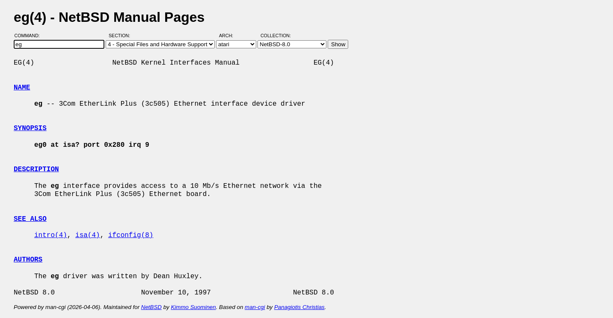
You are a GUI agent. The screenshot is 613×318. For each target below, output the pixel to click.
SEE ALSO (30, 219)
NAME (22, 87)
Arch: (230, 35)
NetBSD (151, 307)
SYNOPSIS (30, 128)
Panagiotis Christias (299, 307)
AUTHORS (28, 260)
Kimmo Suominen (193, 307)
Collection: (276, 35)
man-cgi (255, 307)
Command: (30, 35)
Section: (121, 35)
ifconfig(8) (131, 235)
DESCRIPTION (36, 169)
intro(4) (50, 235)
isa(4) (87, 235)
